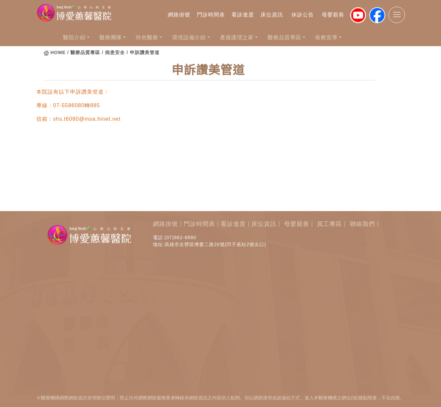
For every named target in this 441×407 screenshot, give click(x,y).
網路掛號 (179, 14)
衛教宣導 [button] (326, 37)
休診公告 (302, 14)
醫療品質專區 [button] (284, 37)
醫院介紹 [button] (74, 37)
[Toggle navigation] (396, 15)
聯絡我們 (362, 224)
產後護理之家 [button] (237, 37)
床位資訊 (272, 14)
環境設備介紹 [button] (189, 37)
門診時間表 (211, 14)
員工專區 (329, 224)
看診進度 (243, 14)
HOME (58, 52)
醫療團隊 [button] (110, 37)
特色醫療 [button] (147, 37)
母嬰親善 (333, 14)
